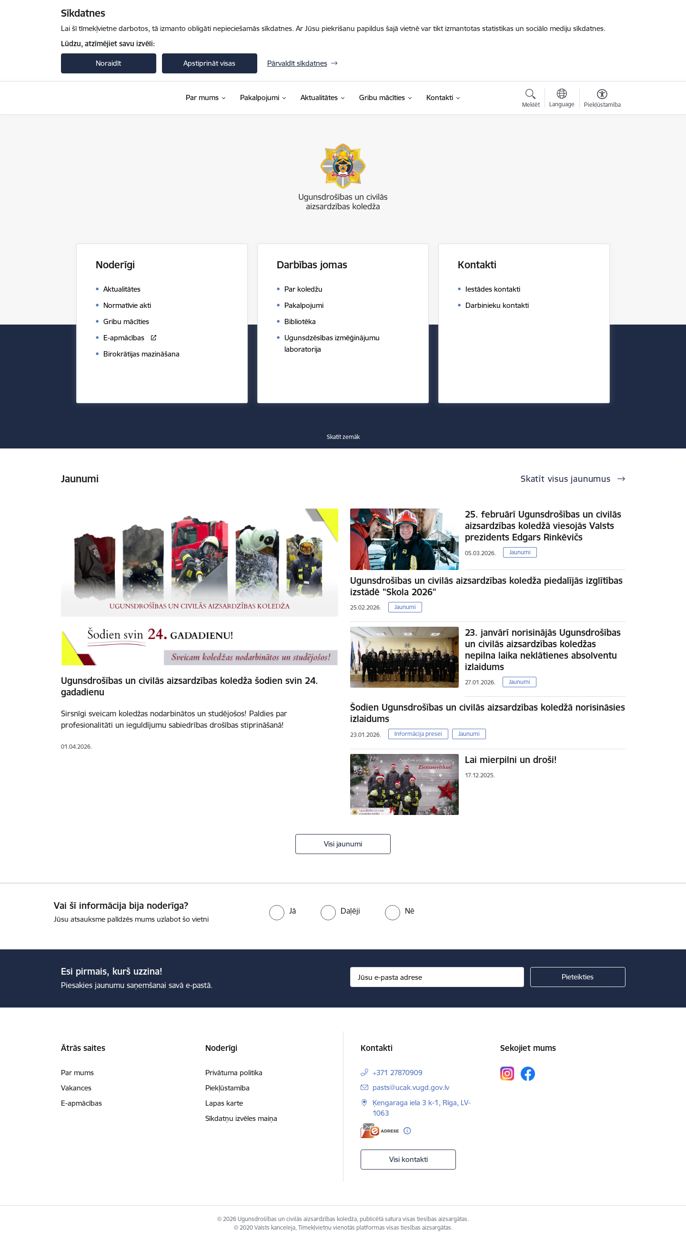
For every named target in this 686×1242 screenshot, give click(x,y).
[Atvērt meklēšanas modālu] (531, 99)
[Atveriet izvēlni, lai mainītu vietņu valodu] (562, 99)
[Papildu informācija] (407, 1130)
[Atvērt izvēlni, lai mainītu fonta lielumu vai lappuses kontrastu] (602, 99)
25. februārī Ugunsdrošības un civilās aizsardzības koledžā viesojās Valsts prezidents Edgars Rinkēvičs (543, 526)
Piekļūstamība (227, 1087)
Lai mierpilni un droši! (511, 759)
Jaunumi (520, 552)
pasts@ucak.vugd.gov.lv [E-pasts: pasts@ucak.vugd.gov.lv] (411, 1087)
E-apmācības (81, 1103)
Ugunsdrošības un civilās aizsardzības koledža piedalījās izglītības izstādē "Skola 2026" (486, 586)
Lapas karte (224, 1103)
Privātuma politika (233, 1072)
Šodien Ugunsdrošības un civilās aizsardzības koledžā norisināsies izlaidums (487, 713)
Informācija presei (418, 733)
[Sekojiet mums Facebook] (528, 1074)
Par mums (77, 1072)
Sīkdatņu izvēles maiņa (241, 1118)
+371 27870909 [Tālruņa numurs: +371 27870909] (398, 1072)
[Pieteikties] (577, 977)
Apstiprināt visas (209, 63)
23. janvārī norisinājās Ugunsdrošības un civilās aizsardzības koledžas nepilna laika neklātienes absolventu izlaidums (543, 649)
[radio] (282, 910)
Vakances (76, 1087)
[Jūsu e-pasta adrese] (437, 977)
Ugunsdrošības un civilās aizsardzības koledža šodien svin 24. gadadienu (189, 686)
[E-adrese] (380, 1131)
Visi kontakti (408, 1159)
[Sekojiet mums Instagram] (507, 1073)
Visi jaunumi (343, 843)
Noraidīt (108, 63)
